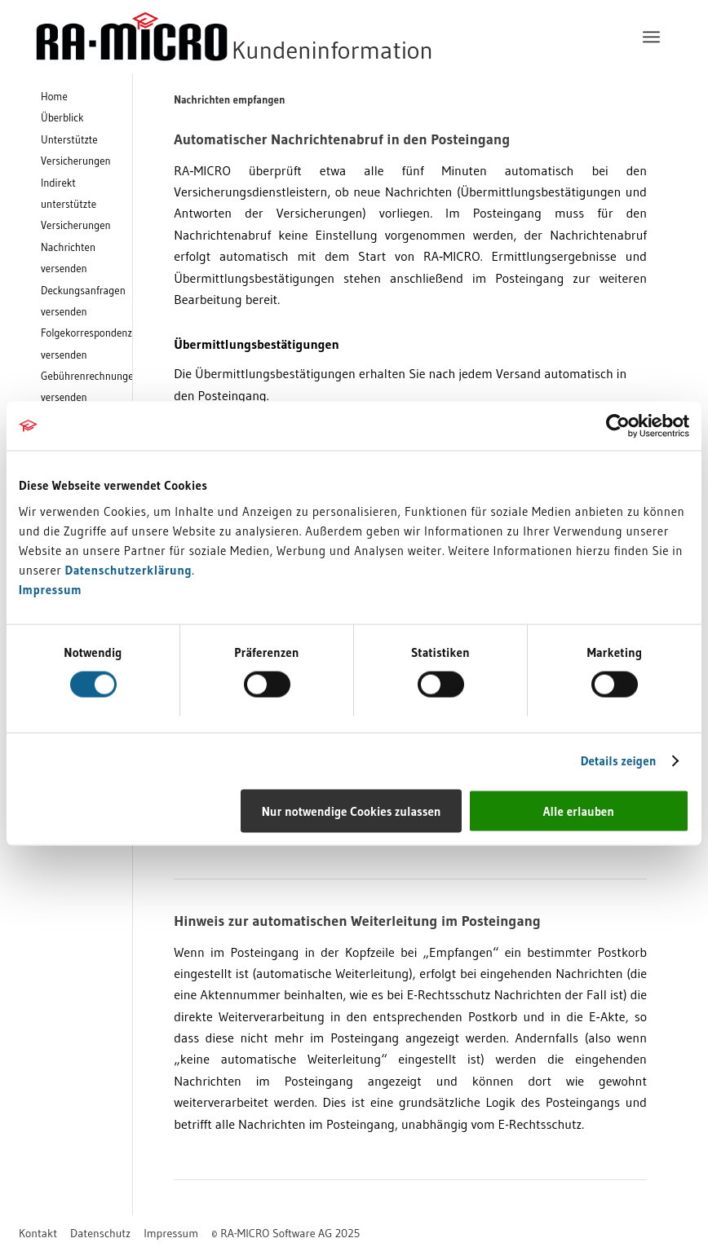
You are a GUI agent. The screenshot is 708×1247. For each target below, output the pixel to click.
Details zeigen (619, 761)
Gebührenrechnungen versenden (86, 386)
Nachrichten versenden (68, 257)
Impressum (50, 589)
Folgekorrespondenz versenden (86, 343)
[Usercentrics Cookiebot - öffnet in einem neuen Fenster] (617, 426)
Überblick (62, 117)
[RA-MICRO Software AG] (301, 36)
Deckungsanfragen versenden (83, 301)
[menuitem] (651, 37)
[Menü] (651, 37)
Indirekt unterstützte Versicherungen (76, 204)
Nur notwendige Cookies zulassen (351, 810)
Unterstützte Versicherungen (76, 150)
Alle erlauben (578, 810)
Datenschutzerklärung (128, 569)
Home (54, 96)
